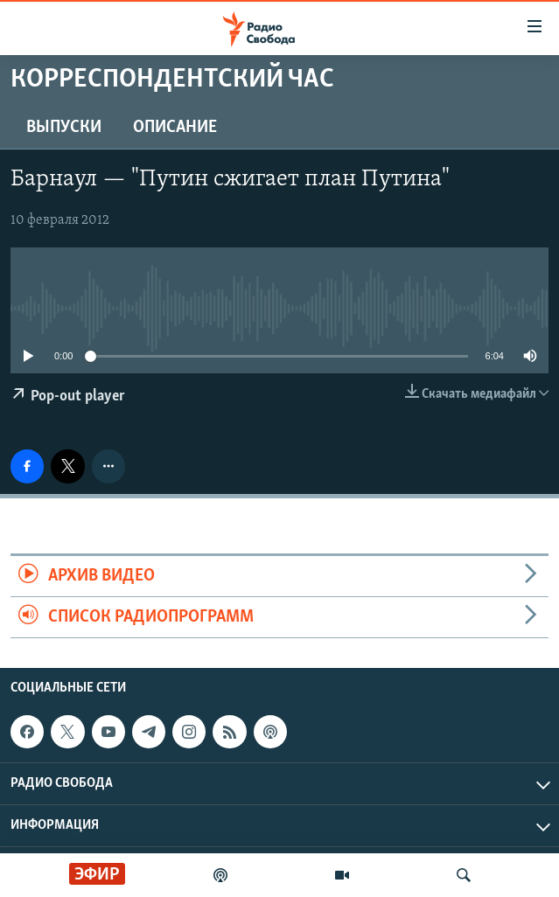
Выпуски (63, 127)
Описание (175, 127)
